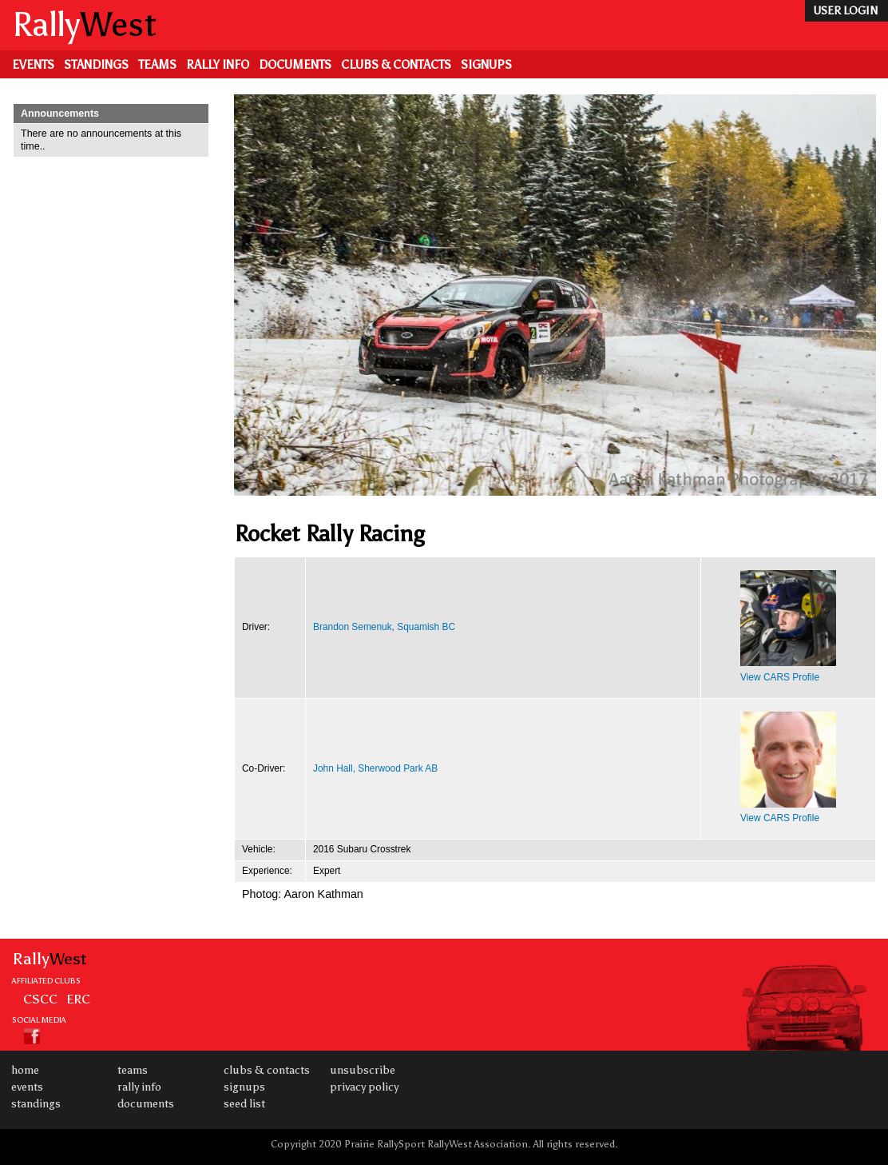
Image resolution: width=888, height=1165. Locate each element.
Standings (96, 65)
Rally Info (217, 65)
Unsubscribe (362, 1070)
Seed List (244, 1104)
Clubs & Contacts (396, 65)
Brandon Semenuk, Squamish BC (384, 626)
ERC (78, 999)
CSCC (40, 999)
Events (33, 65)
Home (25, 1070)
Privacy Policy (364, 1087)
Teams (157, 65)
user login (845, 11)
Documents (295, 65)
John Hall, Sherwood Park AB (375, 768)
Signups (486, 65)
